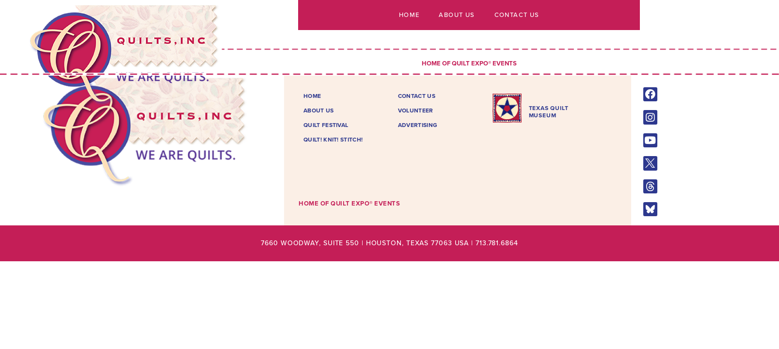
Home (409, 15)
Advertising (417, 125)
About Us (457, 15)
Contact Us (516, 15)
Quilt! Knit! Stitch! (333, 139)
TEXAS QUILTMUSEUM (549, 111)
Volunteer (415, 110)
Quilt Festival (325, 125)
